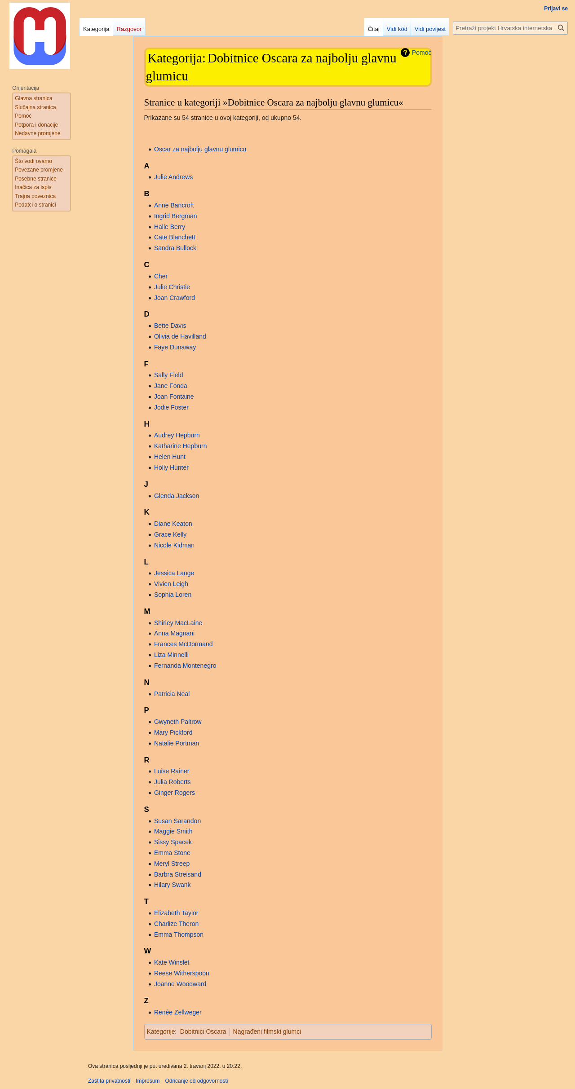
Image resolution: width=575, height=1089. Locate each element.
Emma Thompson (178, 934)
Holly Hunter (171, 467)
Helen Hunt (170, 456)
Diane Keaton (173, 523)
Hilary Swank (172, 884)
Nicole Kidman (174, 545)
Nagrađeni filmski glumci (267, 1031)
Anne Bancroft (174, 205)
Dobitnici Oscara (203, 1031)
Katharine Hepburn (180, 446)
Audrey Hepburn (177, 435)
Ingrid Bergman (175, 216)
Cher (161, 276)
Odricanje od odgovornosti (196, 1081)
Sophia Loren (172, 594)
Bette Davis (170, 325)
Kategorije (161, 1031)
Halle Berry (169, 226)
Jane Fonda (170, 385)
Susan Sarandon (177, 820)
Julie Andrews (173, 177)
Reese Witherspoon (181, 973)
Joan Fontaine (174, 396)
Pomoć (422, 52)
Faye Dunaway (175, 347)
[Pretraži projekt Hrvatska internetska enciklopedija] (510, 28)
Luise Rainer (172, 771)
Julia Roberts (172, 781)
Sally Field (168, 375)
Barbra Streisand (177, 874)
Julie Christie (172, 287)
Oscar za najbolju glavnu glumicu (200, 149)
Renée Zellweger (178, 1012)
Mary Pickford (173, 732)
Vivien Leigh (171, 583)
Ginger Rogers (174, 792)
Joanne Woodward (180, 984)
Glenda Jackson (176, 495)
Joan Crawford (174, 297)
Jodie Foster (171, 407)
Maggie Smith (173, 831)
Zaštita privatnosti (109, 1081)
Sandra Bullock (175, 247)
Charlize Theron (176, 923)
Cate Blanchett (174, 237)
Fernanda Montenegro (185, 665)
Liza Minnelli (171, 654)
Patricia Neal (172, 693)
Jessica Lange (174, 573)
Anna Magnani (174, 633)
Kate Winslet (172, 962)
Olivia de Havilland (180, 336)
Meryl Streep (172, 863)
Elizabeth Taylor (176, 913)
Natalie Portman (176, 743)
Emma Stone (172, 852)
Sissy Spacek (173, 842)
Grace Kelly (170, 534)
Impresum (147, 1081)
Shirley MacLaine (178, 622)
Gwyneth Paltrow (178, 721)
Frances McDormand (183, 644)
